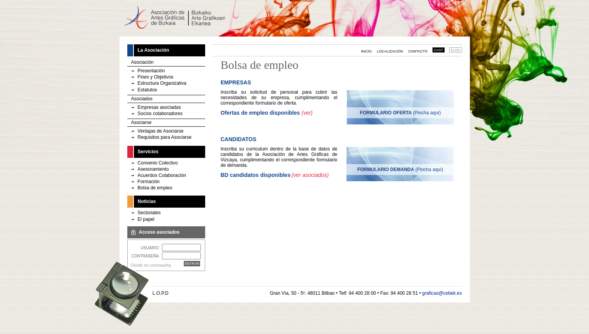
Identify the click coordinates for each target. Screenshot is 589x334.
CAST (438, 50)
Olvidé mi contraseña (151, 265)
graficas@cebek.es (442, 293)
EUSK (456, 50)
